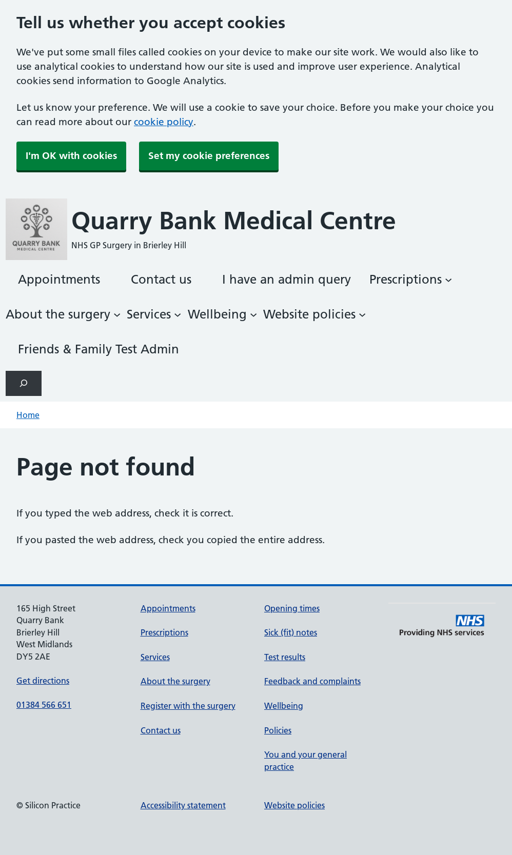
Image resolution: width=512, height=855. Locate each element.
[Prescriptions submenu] (410, 279)
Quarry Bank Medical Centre (233, 220)
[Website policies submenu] (314, 314)
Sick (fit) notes (290, 632)
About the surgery (175, 681)
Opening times (292, 608)
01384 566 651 (43, 705)
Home (28, 415)
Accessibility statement (183, 805)
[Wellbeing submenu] (222, 314)
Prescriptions (164, 632)
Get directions (42, 680)
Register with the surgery (188, 706)
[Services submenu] (154, 314)
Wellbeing (283, 706)
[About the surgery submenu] (63, 314)
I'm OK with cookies (71, 156)
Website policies (294, 805)
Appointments (168, 608)
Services (155, 657)
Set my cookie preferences (208, 156)
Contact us (161, 730)
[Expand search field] (24, 383)
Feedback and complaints (312, 681)
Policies (277, 730)
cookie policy (163, 122)
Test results (284, 657)
